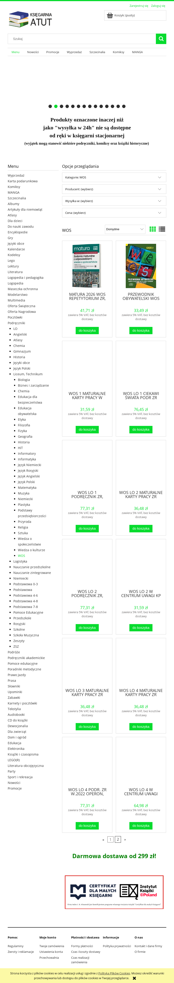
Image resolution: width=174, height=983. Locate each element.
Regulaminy (16, 946)
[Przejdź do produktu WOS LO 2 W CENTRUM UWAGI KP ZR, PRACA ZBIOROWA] (141, 563)
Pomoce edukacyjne (23, 663)
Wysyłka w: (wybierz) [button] (79, 201)
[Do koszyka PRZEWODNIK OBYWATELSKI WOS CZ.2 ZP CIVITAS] (140, 330)
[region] (87, 83)
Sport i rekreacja (20, 777)
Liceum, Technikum (28, 374)
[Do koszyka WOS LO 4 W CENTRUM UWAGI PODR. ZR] (140, 826)
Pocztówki (15, 317)
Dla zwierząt (17, 731)
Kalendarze (16, 249)
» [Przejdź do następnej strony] (125, 839)
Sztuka (23, 533)
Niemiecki (25, 499)
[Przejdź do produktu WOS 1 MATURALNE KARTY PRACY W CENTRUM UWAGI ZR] (87, 365)
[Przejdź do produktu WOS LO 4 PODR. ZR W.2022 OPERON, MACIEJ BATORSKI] (87, 761)
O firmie (140, 952)
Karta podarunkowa (23, 181)
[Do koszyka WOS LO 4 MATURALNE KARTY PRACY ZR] (140, 727)
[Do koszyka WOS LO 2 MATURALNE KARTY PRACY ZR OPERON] (140, 528)
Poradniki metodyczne (24, 669)
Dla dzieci (15, 221)
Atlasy (12, 215)
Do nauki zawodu (21, 226)
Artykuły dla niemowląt (25, 209)
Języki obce (16, 243)
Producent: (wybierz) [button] (79, 189)
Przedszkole (22, 618)
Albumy (13, 204)
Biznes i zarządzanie (33, 385)
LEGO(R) (14, 760)
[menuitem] (15, 52)
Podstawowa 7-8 (25, 607)
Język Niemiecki (29, 465)
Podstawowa (22, 590)
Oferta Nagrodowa (22, 311)
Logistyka (20, 561)
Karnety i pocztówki (22, 703)
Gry (10, 238)
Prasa (12, 680)
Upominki (15, 692)
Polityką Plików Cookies (114, 973)
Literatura (15, 272)
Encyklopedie (18, 232)
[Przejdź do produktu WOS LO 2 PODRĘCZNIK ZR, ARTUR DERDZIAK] (87, 563)
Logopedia (15, 283)
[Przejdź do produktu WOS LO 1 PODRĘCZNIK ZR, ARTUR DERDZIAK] (87, 464)
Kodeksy (14, 255)
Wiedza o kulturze (31, 550)
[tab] (50, 106)
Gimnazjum (22, 351)
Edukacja (14, 743)
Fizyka (22, 431)
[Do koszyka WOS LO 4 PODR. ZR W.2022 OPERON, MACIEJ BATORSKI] (87, 826)
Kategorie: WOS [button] (75, 177)
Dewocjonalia (18, 726)
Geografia (25, 436)
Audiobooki (16, 714)
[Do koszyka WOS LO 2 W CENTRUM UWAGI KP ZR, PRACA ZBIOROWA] (140, 628)
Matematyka (27, 487)
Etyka (22, 419)
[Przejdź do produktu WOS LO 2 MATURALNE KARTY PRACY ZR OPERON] (141, 464)
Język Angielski (29, 476)
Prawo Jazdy (17, 675)
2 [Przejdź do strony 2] (118, 839)
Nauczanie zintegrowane (32, 573)
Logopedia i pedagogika (26, 277)
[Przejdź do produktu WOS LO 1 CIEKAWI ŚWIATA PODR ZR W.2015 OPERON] (141, 365)
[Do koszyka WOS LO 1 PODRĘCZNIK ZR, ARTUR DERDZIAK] (87, 528)
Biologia (24, 380)
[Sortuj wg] (125, 229)
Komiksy (14, 187)
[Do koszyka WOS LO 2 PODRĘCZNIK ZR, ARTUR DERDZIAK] (87, 628)
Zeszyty (18, 641)
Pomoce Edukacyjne (28, 612)
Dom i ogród (17, 737)
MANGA (13, 192)
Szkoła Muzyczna (26, 635)
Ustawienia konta (51, 952)
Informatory (27, 453)
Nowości (14, 782)
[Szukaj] (161, 39)
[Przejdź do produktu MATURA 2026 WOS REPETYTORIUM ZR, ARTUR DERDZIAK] (87, 266)
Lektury (13, 266)
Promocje (15, 788)
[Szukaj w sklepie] (83, 39)
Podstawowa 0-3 (25, 584)
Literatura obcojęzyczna (26, 765)
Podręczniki (16, 323)
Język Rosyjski (28, 470)
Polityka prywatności (117, 946)
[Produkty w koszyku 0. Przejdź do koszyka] (121, 15)
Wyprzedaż (16, 175)
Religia (23, 527)
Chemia (19, 345)
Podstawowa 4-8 (25, 601)
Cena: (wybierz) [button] (75, 213)
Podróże (14, 652)
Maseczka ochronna (23, 289)
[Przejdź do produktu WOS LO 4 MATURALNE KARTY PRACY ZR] (141, 662)
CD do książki (18, 720)
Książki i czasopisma (23, 754)
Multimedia (16, 300)
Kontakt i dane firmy (148, 946)
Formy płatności (82, 946)
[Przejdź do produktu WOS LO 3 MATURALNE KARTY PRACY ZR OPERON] (87, 662)
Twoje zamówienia (51, 946)
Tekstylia (14, 709)
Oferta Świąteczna (21, 306)
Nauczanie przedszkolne (32, 567)
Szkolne (19, 629)
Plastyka (24, 504)
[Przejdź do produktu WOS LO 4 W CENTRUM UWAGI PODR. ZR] (141, 761)
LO (15, 328)
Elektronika (16, 748)
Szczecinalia (17, 198)
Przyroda (24, 521)
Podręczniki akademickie (26, 658)
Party (11, 771)
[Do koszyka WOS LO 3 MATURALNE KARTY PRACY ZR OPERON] (87, 727)
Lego (11, 260)
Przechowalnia (49, 958)
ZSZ (16, 646)
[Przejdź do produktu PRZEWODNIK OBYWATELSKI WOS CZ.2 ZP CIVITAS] (141, 266)
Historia (19, 357)
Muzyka (23, 493)
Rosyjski (19, 624)
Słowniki (14, 686)
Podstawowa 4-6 (25, 595)
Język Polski (21, 368)
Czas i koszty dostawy (85, 952)
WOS (21, 555)
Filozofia (24, 425)
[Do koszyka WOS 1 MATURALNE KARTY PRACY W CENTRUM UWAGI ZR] (87, 429)
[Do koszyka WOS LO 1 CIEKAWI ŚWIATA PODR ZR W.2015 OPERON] (140, 429)
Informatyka (27, 459)
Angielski (20, 334)
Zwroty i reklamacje (21, 952)
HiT (20, 448)
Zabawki (14, 697)
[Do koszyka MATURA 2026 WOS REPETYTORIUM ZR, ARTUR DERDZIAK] (87, 330)
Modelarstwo (17, 294)
